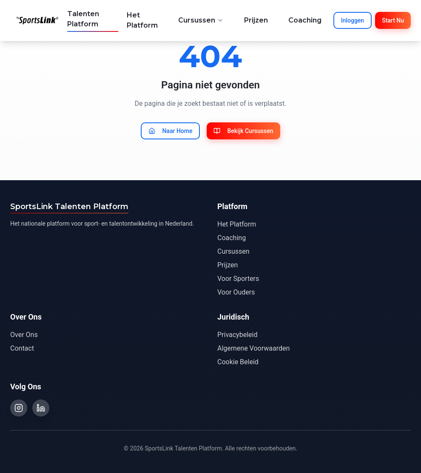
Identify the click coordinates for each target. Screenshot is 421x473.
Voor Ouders (236, 292)
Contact (22, 348)
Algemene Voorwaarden (253, 348)
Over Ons (24, 335)
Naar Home (170, 130)
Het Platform (142, 20)
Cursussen (201, 20)
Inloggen (352, 20)
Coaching (304, 20)
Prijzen (256, 20)
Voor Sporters (238, 279)
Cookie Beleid (238, 362)
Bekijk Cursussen (243, 130)
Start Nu (393, 20)
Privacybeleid (237, 335)
